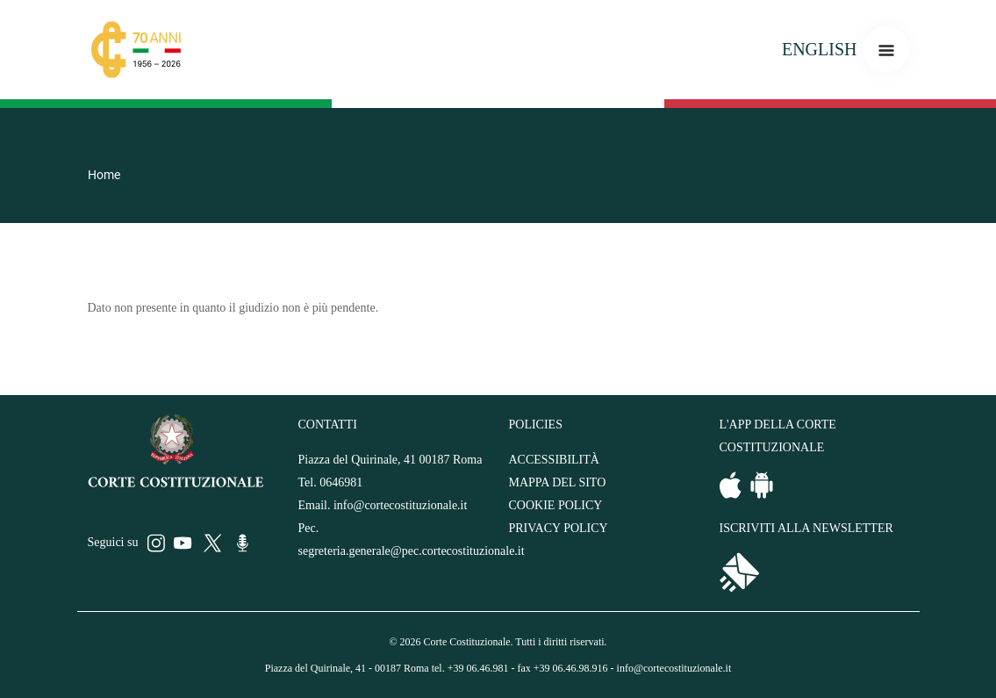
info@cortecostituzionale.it (400, 505)
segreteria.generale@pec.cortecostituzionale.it (411, 551)
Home (104, 175)
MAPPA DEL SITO (557, 482)
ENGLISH (819, 49)
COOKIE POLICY (556, 505)
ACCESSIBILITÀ (554, 459)
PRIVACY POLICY (558, 528)
